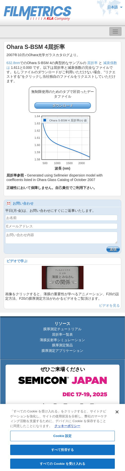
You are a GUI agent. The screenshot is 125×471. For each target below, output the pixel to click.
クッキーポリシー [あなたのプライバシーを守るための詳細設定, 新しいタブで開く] (67, 427)
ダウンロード (62, 106)
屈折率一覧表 (62, 334)
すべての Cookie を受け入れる (62, 465)
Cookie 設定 (62, 437)
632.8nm (13, 63)
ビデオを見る (109, 305)
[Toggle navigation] (115, 31)
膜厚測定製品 (62, 345)
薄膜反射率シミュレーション (62, 340)
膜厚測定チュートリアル (62, 329)
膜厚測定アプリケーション (62, 351)
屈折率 (92, 63)
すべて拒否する (62, 451)
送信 (113, 249)
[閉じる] (117, 413)
